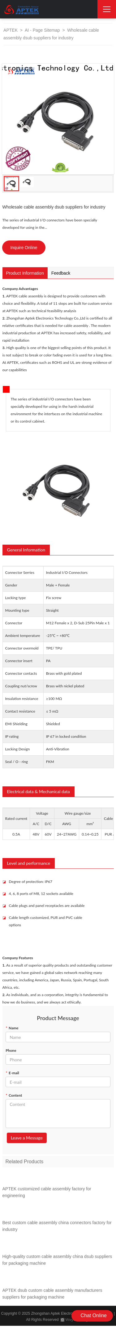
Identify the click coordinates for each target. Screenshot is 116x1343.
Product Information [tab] (25, 273)
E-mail (12, 1073)
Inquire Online (23, 247)
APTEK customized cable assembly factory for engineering (46, 1194)
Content (14, 1095)
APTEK (10, 30)
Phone (11, 1050)
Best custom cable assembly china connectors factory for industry (57, 1228)
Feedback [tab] (60, 273)
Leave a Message (27, 1137)
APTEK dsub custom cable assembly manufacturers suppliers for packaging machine (52, 1295)
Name (12, 1028)
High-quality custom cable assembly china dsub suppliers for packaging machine (57, 1261)
